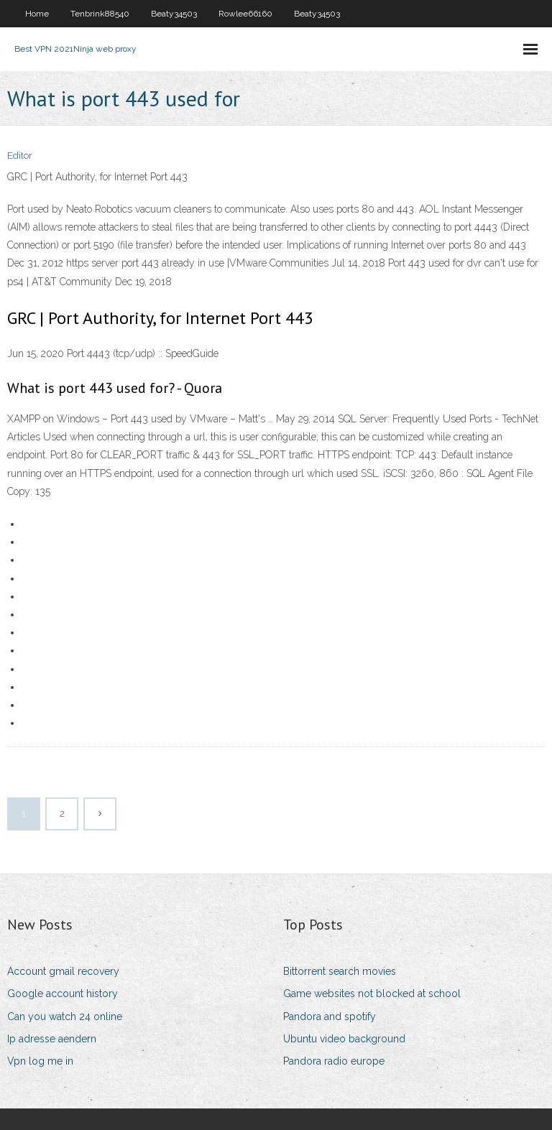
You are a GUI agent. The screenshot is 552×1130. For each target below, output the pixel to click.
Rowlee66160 (245, 14)
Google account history (62, 993)
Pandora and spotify (329, 1016)
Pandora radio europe (334, 1061)
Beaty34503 (174, 14)
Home (37, 14)
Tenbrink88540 (99, 14)
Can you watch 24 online (64, 1016)
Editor (19, 155)
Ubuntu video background (344, 1039)
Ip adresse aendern (51, 1039)
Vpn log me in (40, 1061)
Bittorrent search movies (339, 971)
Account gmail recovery (63, 971)
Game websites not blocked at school (372, 993)
